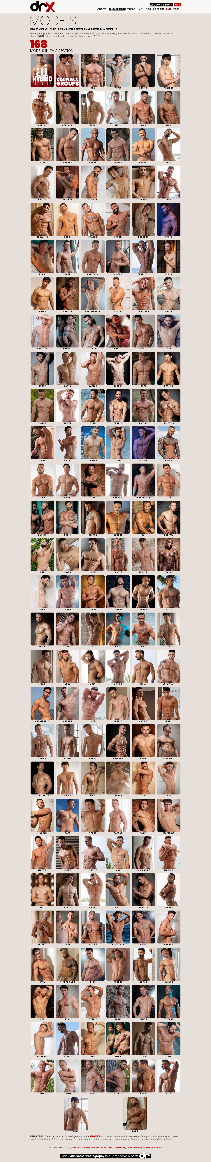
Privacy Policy (99, 1148)
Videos (131, 9)
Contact (174, 9)
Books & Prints (155, 9)
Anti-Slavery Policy (117, 1148)
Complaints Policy (153, 1148)
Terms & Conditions (81, 1148)
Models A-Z (117, 9)
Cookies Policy (135, 1148)
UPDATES (101, 9)
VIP (140, 9)
